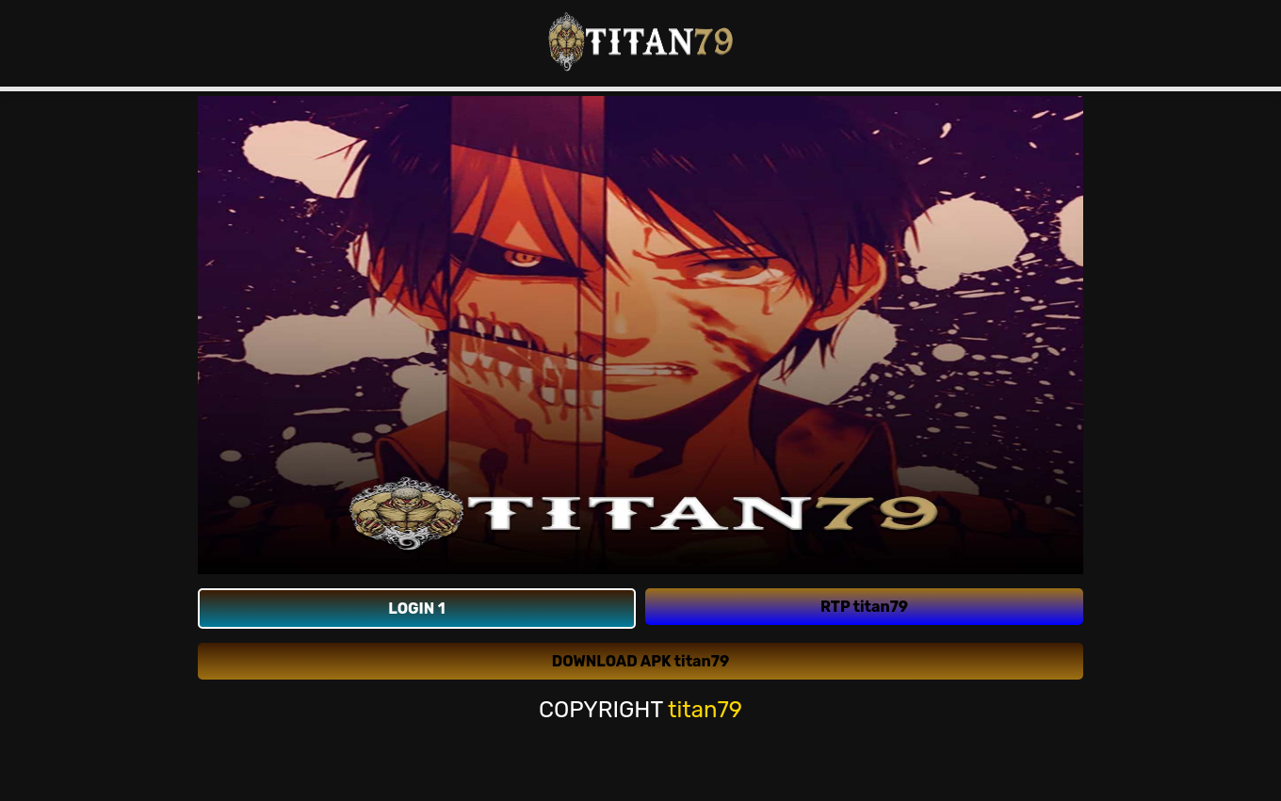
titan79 (705, 709)
